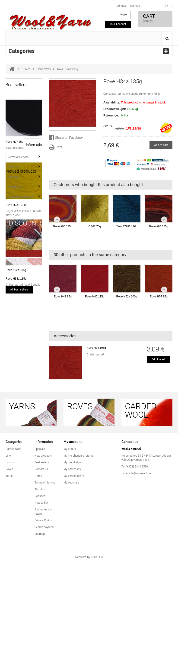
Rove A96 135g (62, 226)
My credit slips (72, 564)
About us (13, 329)
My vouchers (71, 584)
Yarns (9, 577)
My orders (70, 550)
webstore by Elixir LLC (89, 659)
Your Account (117, 24)
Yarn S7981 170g (126, 226)
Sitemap (40, 635)
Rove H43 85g (63, 296)
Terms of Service (18, 319)
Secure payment (44, 629)
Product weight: (114, 109)
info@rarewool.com (141, 575)
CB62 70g (95, 226)
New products (43, 557)
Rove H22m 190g (16, 204)
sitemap (135, 5)
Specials (40, 550)
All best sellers (19, 289)
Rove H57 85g (159, 296)
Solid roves (44, 69)
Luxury (10, 564)
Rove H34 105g (96, 347)
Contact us (41, 571)
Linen (9, 557)
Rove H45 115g (94, 296)
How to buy (15, 349)
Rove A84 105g (158, 226)
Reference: (111, 115)
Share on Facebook (66, 138)
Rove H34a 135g (16, 434)
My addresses (72, 571)
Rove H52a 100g (126, 296)
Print (55, 147)
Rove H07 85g (14, 141)
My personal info (74, 577)
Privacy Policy (43, 622)
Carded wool (13, 550)
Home (38, 577)
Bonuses (13, 339)
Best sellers (42, 564)
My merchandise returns (78, 557)
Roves (26, 69)
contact (121, 5)
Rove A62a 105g (16, 270)
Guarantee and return (21, 359)
